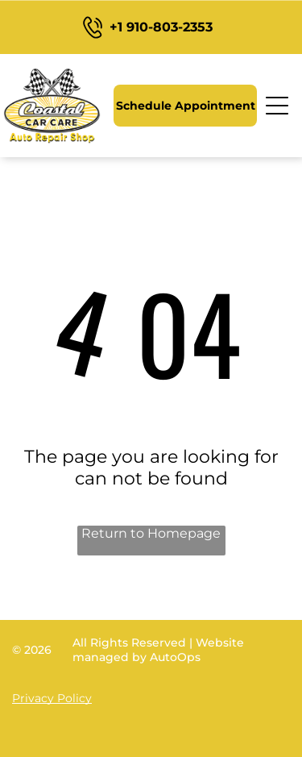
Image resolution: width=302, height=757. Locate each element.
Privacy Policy (52, 698)
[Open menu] (278, 106)
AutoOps (175, 657)
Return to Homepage (151, 533)
